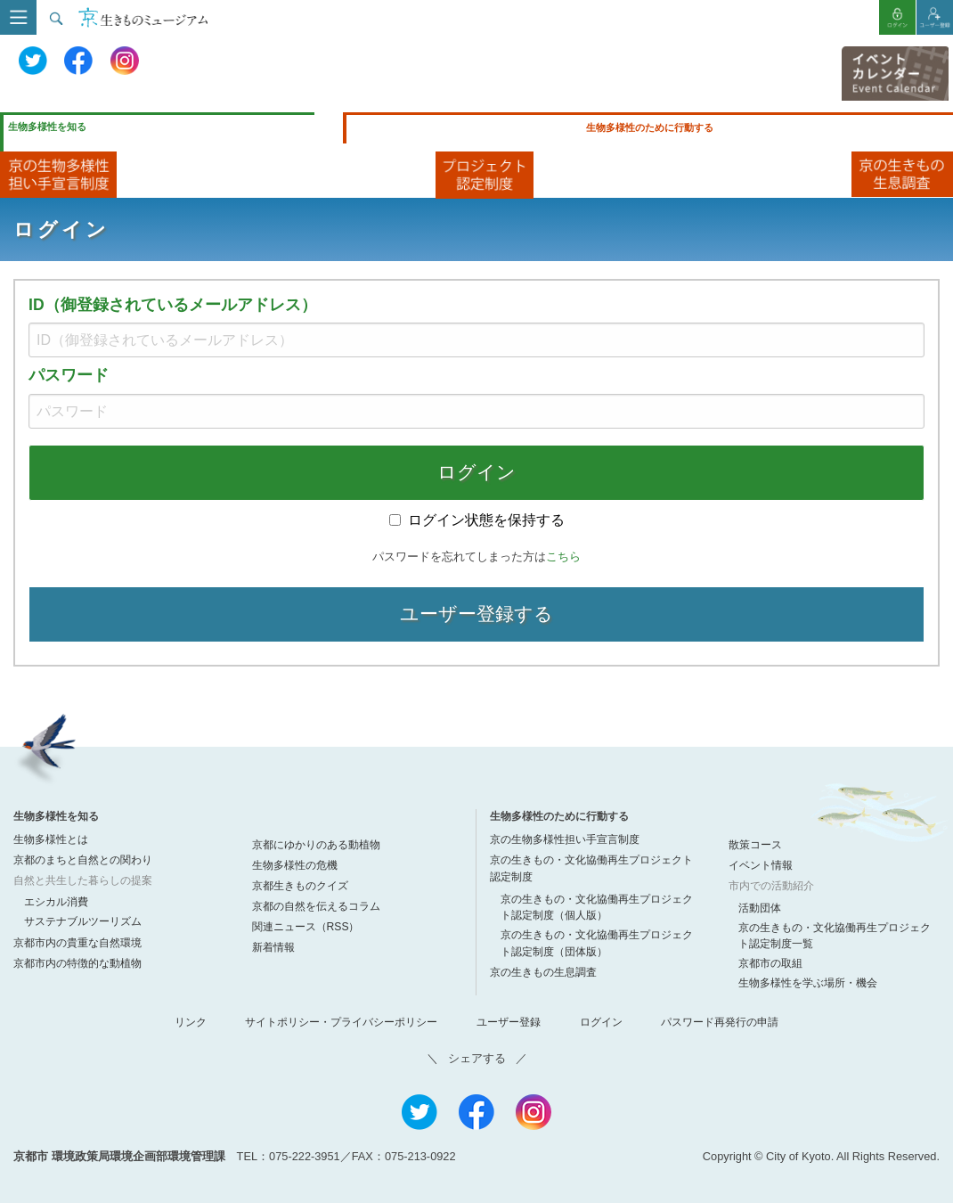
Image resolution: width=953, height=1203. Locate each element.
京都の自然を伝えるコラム (316, 906)
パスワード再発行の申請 (719, 1022)
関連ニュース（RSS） (306, 927)
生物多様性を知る (47, 126)
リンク (191, 1022)
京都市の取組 (770, 963)
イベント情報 (761, 865)
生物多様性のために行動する (649, 127)
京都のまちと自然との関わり (82, 860)
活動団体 (759, 908)
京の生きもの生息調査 (543, 972)
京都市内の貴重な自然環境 (77, 943)
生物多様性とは (50, 839)
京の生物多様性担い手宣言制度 (564, 839)
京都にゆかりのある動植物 (316, 845)
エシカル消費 (56, 901)
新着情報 (273, 947)
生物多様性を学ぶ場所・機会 (807, 983)
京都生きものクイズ (300, 886)
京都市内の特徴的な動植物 (77, 963)
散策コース (755, 845)
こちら (563, 556)
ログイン (476, 472)
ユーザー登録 (508, 1022)
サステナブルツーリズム (83, 921)
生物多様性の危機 (295, 865)
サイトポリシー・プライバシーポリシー (341, 1022)
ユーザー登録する (476, 613)
